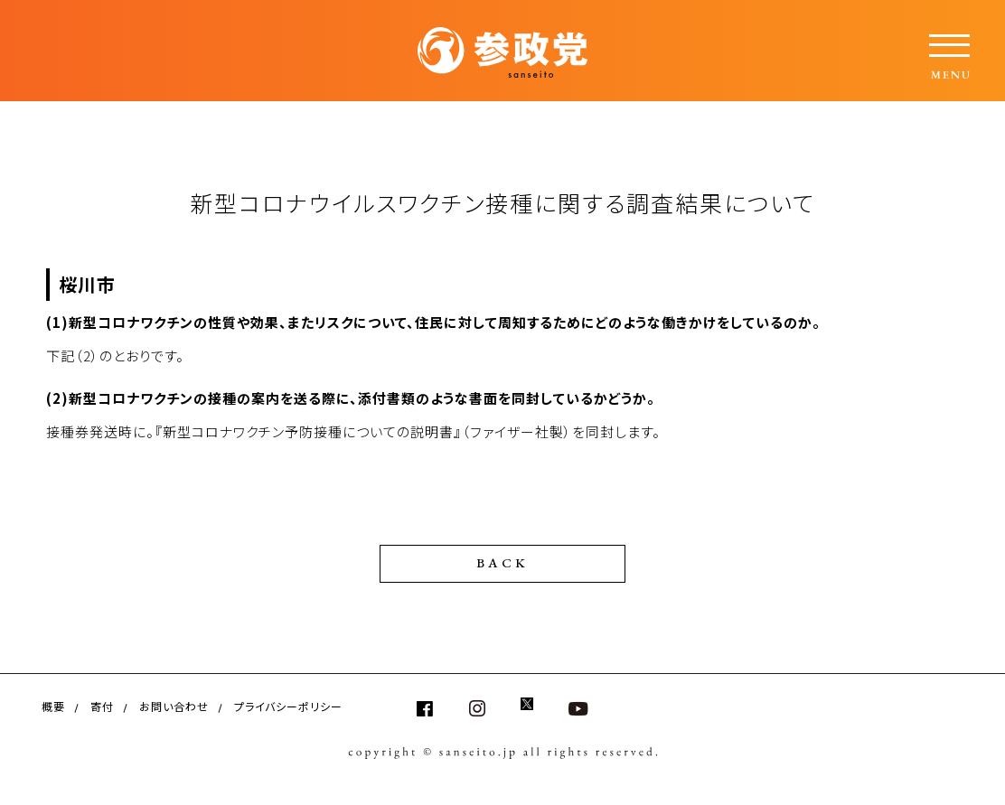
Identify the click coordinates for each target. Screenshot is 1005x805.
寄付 (102, 706)
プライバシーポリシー (288, 706)
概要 (53, 706)
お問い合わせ (174, 706)
